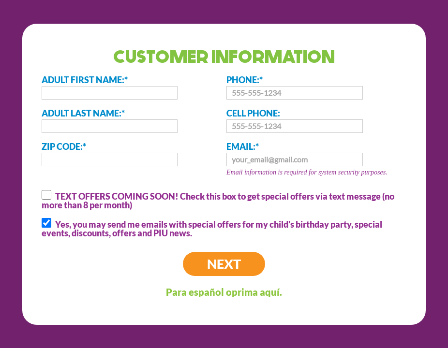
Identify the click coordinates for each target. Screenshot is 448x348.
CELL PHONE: (294, 120)
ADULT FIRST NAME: (110, 87)
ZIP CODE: (110, 153)
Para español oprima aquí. (224, 292)
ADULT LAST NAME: (110, 120)
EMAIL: (318, 160)
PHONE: (294, 87)
